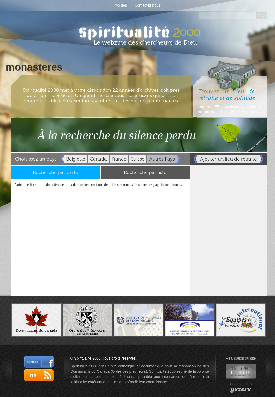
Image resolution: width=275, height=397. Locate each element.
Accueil (121, 5)
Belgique (75, 159)
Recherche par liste (145, 172)
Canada (98, 159)
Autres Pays (162, 159)
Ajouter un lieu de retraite (228, 159)
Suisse (137, 159)
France (119, 159)
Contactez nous (147, 5)
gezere (241, 389)
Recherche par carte (55, 172)
